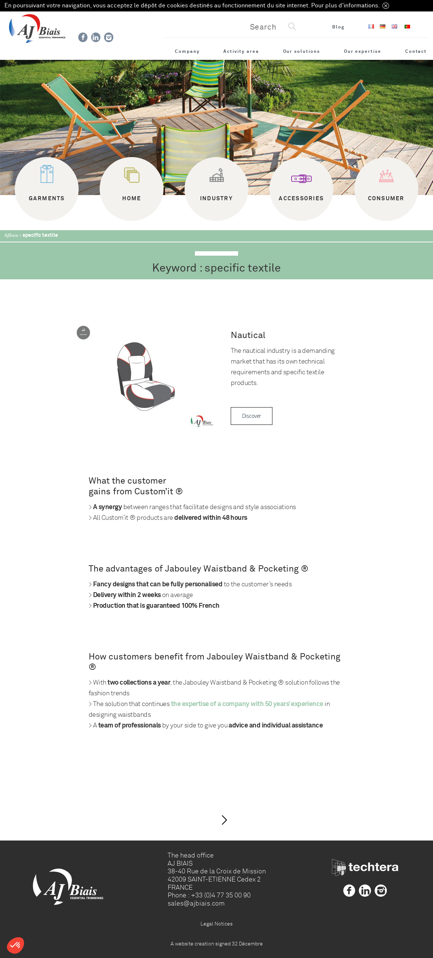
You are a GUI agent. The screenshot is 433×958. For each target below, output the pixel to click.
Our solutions (301, 51)
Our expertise (362, 51)
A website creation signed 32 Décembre (217, 943)
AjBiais (11, 235)
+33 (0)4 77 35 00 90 (221, 895)
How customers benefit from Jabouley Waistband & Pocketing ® (214, 662)
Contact (416, 51)
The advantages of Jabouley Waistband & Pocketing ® (199, 568)
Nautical (248, 335)
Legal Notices (216, 923)
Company (187, 51)
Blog (338, 27)
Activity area (241, 51)
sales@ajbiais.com (196, 903)
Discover (251, 415)
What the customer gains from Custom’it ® (136, 486)
